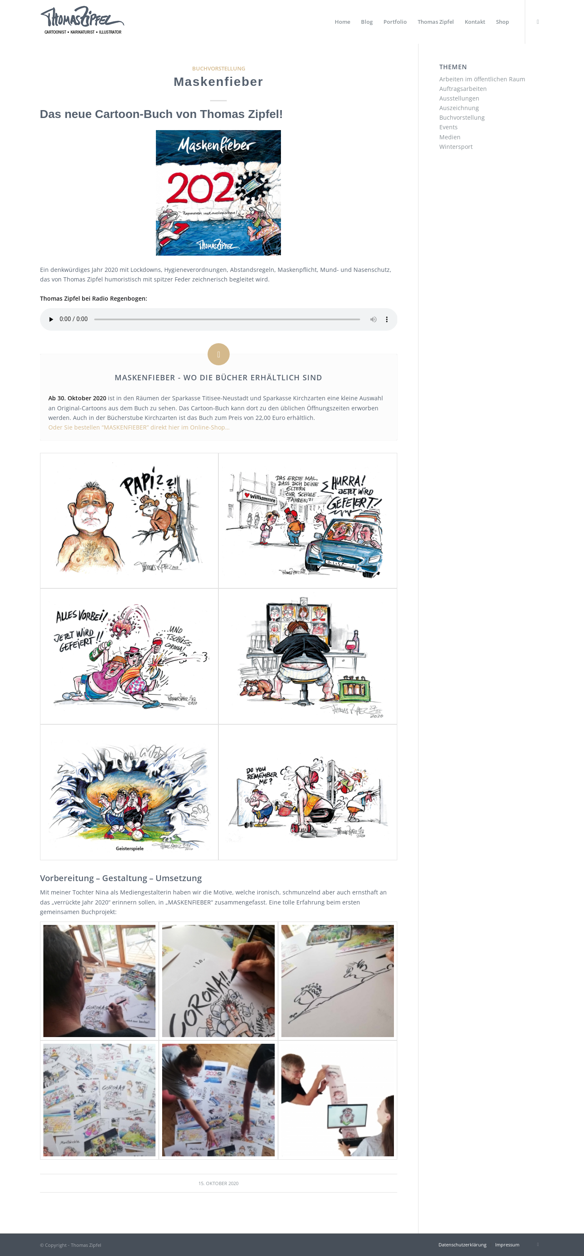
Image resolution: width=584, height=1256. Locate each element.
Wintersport (456, 147)
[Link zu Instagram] (538, 21)
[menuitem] (342, 22)
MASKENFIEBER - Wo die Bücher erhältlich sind (218, 378)
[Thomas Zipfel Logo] (82, 22)
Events (448, 127)
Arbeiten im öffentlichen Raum (482, 79)
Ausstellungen (459, 98)
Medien (450, 137)
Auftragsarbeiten (463, 89)
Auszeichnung (459, 108)
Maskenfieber (218, 81)
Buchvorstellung (218, 68)
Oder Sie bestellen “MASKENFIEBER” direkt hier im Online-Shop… (139, 427)
